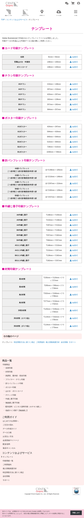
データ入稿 (7, 432)
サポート (72, 342)
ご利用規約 (40, 342)
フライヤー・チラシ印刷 (15, 379)
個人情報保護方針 (53, 342)
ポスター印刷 (10, 387)
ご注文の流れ (8, 425)
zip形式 (74, 57)
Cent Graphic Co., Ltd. (39, 494)
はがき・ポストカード (14, 391)
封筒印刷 (8, 372)
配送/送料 (6, 444)
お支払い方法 (8, 436)
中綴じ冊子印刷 (11, 399)
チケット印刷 (10, 395)
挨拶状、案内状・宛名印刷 (15, 376)
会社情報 (64, 342)
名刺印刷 (8, 368)
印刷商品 (6, 364)
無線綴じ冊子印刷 (12, 403)
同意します (76, 513)
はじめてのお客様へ (10, 421)
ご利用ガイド (9, 417)
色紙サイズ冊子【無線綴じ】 (16, 410)
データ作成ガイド (10, 429)
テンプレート (8, 457)
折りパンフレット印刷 (14, 383)
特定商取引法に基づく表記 (24, 342)
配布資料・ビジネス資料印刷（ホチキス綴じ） (23, 407)
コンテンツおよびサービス (17, 453)
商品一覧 (7, 360)
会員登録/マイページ (11, 440)
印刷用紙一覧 (8, 461)
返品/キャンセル (9, 448)
